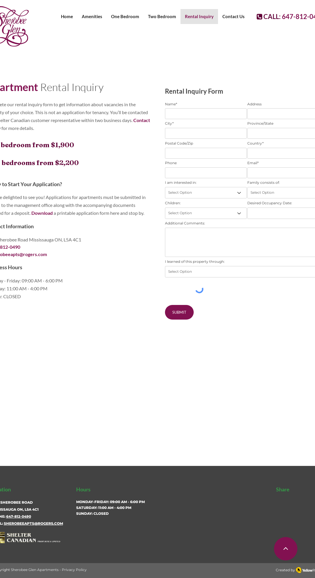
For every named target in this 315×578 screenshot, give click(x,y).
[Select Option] (206, 192)
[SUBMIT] (179, 312)
